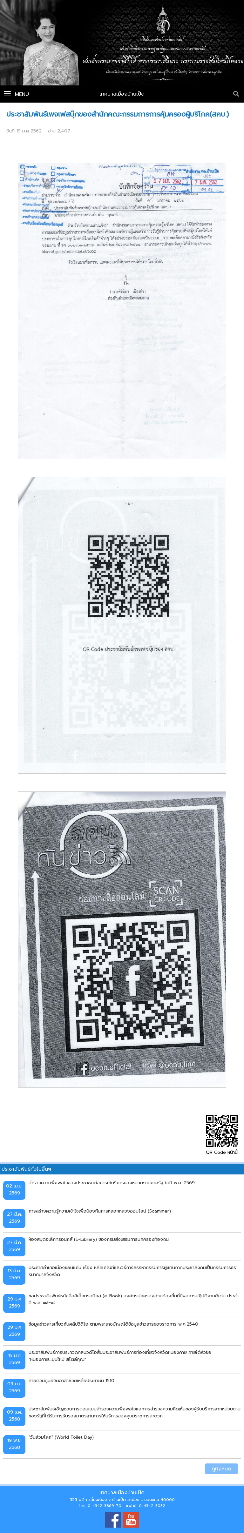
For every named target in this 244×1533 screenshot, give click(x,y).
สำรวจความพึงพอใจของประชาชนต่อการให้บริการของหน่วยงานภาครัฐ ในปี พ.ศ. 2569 (112, 1182)
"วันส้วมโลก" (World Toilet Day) (61, 1437)
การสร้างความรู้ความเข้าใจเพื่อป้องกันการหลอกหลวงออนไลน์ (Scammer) (100, 1210)
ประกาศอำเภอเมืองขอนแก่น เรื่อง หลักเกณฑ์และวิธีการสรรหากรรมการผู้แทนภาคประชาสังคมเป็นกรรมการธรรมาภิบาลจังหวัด (132, 1271)
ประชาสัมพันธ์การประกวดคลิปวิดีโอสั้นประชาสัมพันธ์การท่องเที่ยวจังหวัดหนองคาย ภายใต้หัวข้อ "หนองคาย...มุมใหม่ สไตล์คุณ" (120, 1356)
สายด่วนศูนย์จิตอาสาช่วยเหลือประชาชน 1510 (71, 1380)
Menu (16, 94)
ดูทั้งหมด (221, 1469)
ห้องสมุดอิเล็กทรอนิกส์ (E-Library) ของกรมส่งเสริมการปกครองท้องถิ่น (99, 1239)
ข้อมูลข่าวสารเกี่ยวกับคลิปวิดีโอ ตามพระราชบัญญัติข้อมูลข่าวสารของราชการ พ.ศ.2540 (113, 1324)
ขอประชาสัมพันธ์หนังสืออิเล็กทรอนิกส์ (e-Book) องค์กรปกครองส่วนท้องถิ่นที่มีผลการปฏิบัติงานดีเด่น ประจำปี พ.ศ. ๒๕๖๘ (134, 1299)
